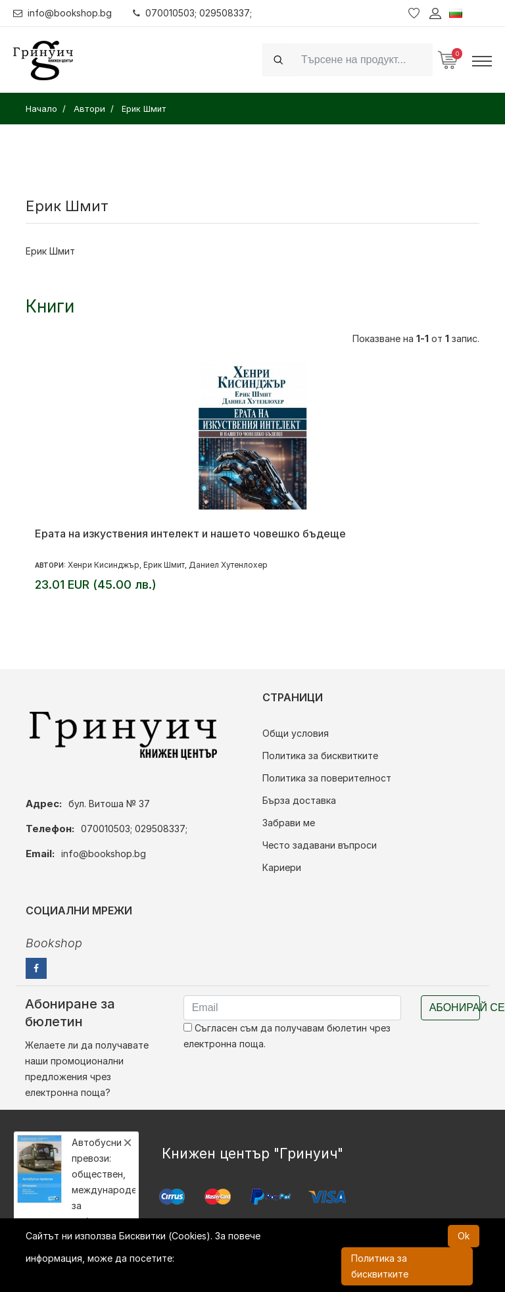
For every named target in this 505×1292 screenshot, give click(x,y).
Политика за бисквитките (320, 755)
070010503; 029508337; (192, 12)
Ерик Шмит (164, 565)
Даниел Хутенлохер (228, 565)
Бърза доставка (299, 800)
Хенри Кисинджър (103, 565)
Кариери (281, 867)
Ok (463, 1235)
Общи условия (295, 733)
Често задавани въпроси (319, 845)
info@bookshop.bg (62, 12)
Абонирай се (454, 1007)
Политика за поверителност (326, 777)
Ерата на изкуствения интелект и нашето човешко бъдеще (190, 533)
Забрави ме (288, 822)
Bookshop (54, 943)
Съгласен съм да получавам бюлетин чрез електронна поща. (287, 1035)
